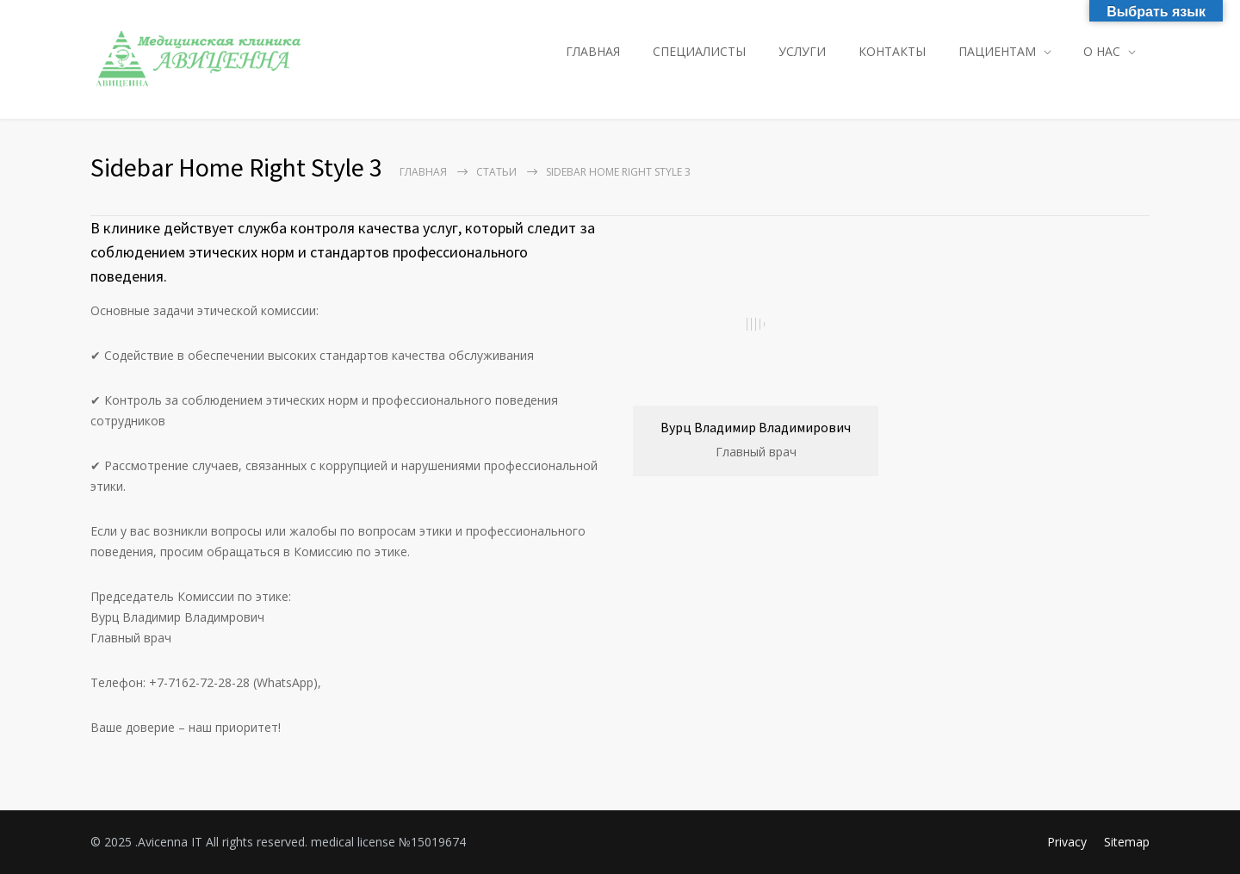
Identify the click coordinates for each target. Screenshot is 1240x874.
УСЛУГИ (802, 51)
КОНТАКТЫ (892, 51)
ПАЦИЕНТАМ (997, 51)
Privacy (1067, 842)
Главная (423, 171)
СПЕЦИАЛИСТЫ (699, 51)
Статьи (496, 171)
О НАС (1101, 51)
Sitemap (1127, 842)
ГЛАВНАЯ (593, 51)
